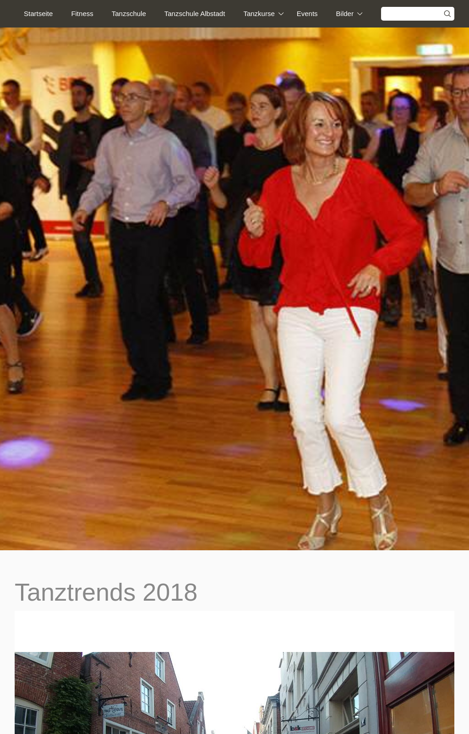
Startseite (38, 13)
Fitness (82, 13)
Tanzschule (129, 13)
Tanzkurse (258, 13)
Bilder (345, 13)
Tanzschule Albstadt (194, 13)
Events (307, 13)
